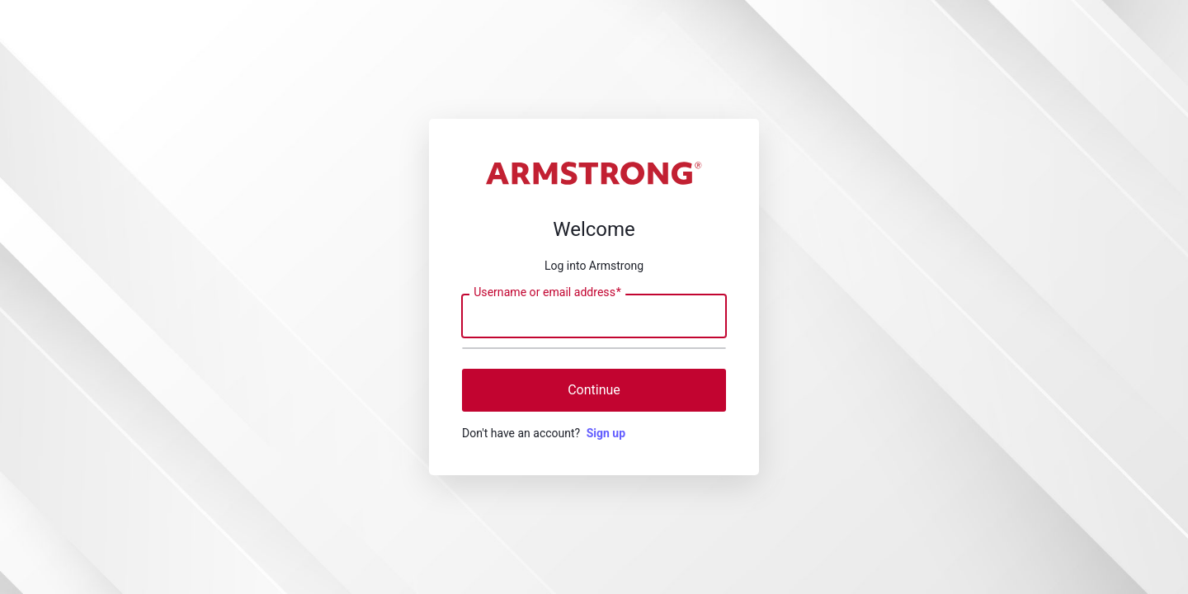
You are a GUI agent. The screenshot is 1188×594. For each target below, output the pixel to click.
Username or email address (547, 292)
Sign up (606, 433)
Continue (594, 390)
